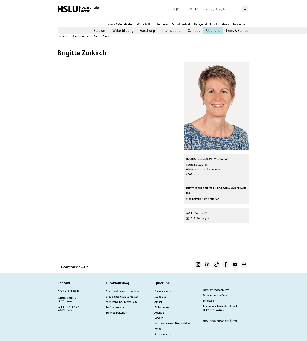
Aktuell (158, 301)
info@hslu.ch (65, 310)
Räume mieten (163, 334)
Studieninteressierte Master (122, 296)
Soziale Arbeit (181, 24)
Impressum (209, 300)
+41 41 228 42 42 (68, 306)
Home (157, 328)
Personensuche (80, 36)
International (171, 30)
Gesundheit (240, 24)
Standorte (160, 296)
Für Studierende (115, 307)
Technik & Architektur (119, 24)
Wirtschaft (143, 24)
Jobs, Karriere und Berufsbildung (172, 323)
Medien (158, 317)
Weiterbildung (122, 30)
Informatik (161, 24)
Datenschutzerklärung (215, 295)
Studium (100, 30)
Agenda (159, 312)
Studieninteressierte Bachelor (123, 291)
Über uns (213, 30)
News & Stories (237, 30)
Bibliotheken (161, 307)
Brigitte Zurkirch (102, 36)
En (196, 8)
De (190, 8)
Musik (225, 24)
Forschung (147, 30)
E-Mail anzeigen (199, 218)
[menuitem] (99, 30)
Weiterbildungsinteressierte (122, 301)
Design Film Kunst (205, 24)
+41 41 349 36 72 (196, 213)
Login (175, 8)
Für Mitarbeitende (116, 312)
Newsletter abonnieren (216, 289)
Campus (194, 30)
